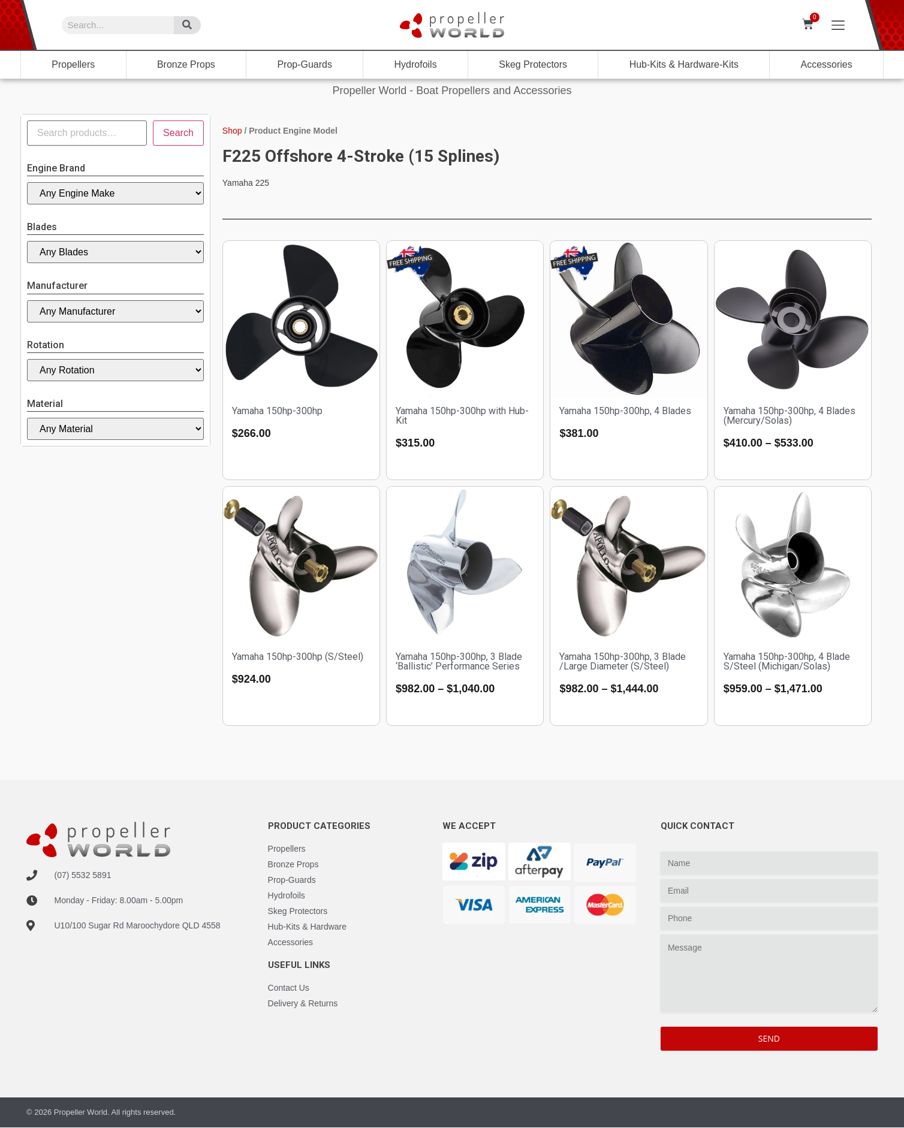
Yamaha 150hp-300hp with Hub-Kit (462, 415)
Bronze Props (186, 64)
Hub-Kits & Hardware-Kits (684, 64)
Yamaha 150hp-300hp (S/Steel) (297, 656)
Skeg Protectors (533, 64)
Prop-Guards (304, 64)
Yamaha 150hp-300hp (277, 411)
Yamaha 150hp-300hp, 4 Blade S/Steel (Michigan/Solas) (787, 661)
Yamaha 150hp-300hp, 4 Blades (625, 411)
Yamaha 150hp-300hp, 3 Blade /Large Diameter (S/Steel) (622, 661)
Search (178, 133)
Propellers (73, 64)
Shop (232, 130)
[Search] (187, 25)
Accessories (826, 64)
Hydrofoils (415, 64)
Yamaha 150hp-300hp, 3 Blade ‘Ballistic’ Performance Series (459, 661)
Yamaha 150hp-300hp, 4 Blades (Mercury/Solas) (789, 415)
